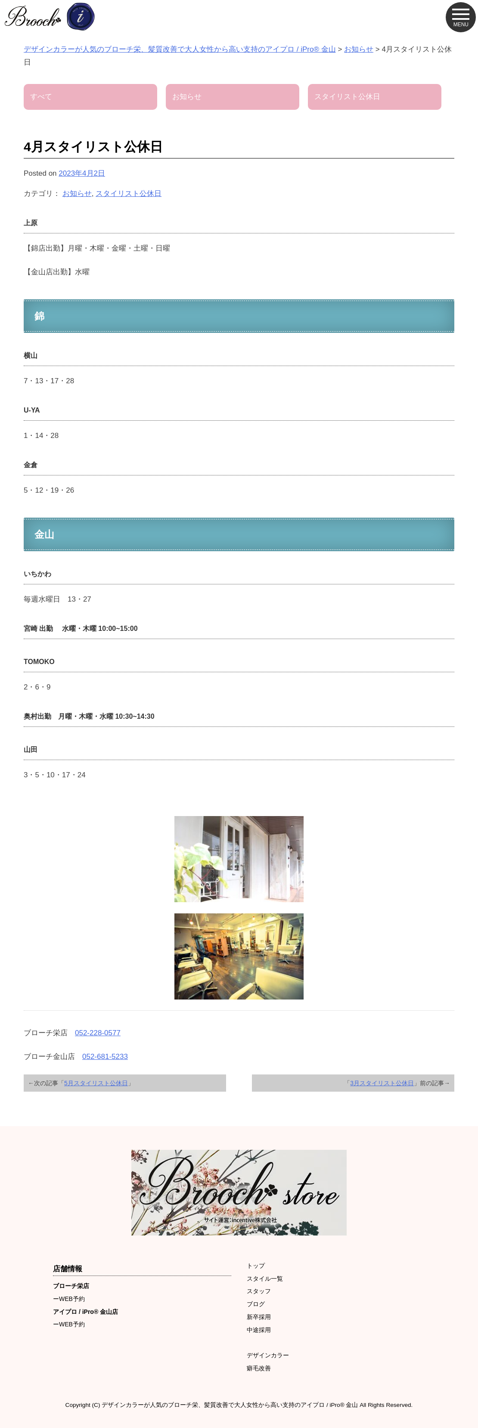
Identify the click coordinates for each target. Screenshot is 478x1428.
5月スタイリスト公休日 (96, 1083)
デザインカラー (268, 1355)
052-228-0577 (98, 1033)
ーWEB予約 (69, 1298)
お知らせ (77, 193)
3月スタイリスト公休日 (382, 1083)
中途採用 (259, 1329)
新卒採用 (259, 1316)
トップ (256, 1265)
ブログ (256, 1304)
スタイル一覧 (265, 1278)
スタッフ (259, 1291)
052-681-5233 (105, 1056)
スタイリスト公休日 (128, 193)
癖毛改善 (259, 1368)
